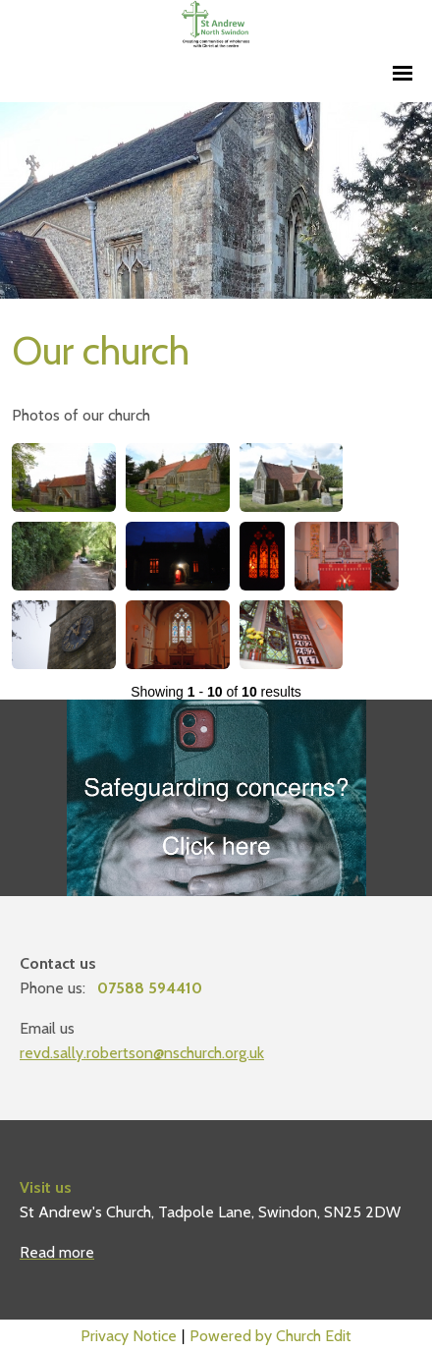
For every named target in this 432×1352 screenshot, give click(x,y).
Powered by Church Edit (270, 1335)
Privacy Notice (129, 1335)
